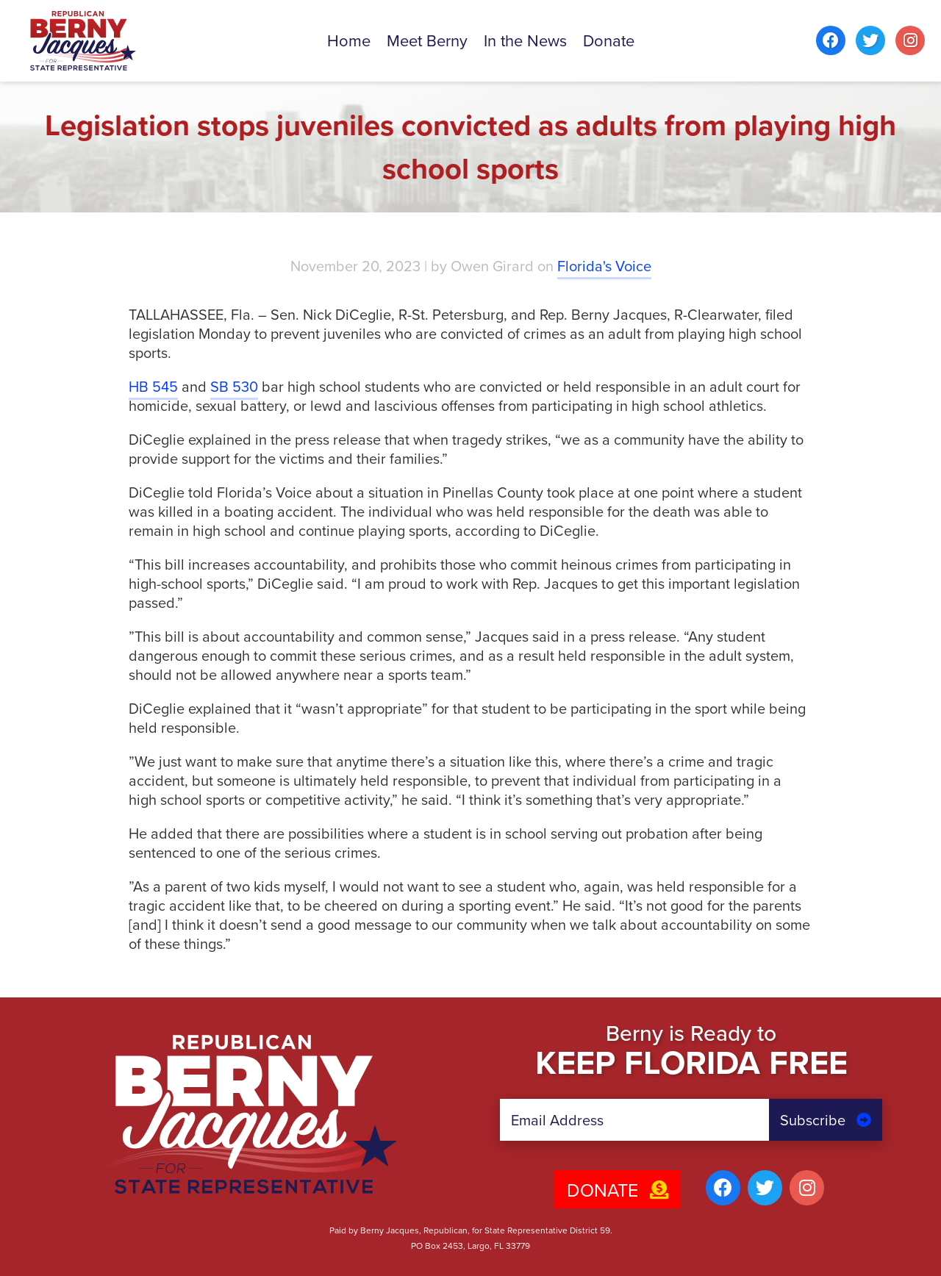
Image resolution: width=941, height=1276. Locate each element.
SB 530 (234, 387)
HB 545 (153, 387)
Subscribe (825, 1120)
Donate (617, 1190)
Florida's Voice (604, 266)
